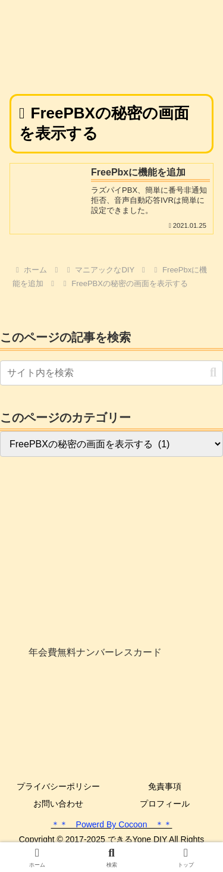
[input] (111, 372)
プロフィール (165, 803)
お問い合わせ (58, 803)
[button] (213, 372)
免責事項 (164, 786)
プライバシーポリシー (58, 786)
